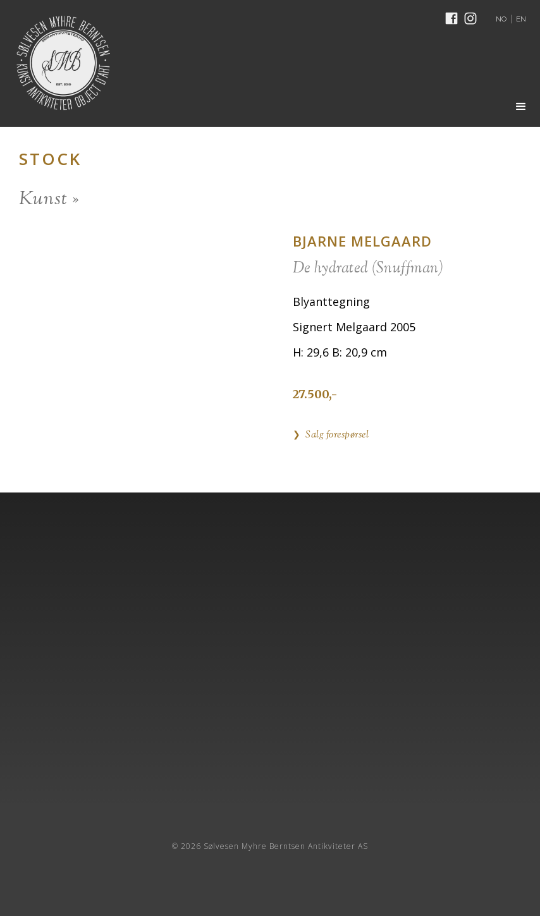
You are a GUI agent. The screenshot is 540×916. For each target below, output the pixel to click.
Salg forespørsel (337, 435)
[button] (521, 107)
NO (501, 19)
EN (521, 19)
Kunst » (49, 199)
